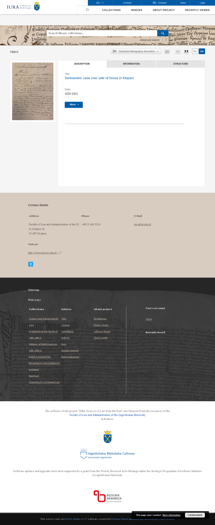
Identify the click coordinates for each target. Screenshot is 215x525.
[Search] (163, 33)
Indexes (136, 10)
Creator (65, 324)
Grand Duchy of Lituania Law (44, 382)
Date (63, 344)
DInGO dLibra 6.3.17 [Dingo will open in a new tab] (76, 518)
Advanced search (150, 40)
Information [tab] (131, 63)
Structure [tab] (180, 63)
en (201, 51)
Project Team (101, 324)
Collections (111, 10)
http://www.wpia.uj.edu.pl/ (45, 252)
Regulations (100, 318)
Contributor (67, 331)
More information (171, 515)
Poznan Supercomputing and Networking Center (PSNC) (143, 518)
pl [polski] (103, 3)
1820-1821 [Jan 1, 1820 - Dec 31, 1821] (71, 93)
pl (195, 51)
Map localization (70, 356)
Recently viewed (197, 10)
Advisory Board (102, 331)
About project (164, 10)
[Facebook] (30, 264)
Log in (149, 319)
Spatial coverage (70, 350)
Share (183, 3)
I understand (195, 515)
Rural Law (34, 375)
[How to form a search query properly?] (166, 40)
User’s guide (101, 337)
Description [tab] (82, 63)
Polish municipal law (40, 356)
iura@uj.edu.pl (142, 224)
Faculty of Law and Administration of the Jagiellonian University (107, 415)
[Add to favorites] (178, 51)
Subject (65, 337)
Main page (34, 299)
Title (64, 318)
